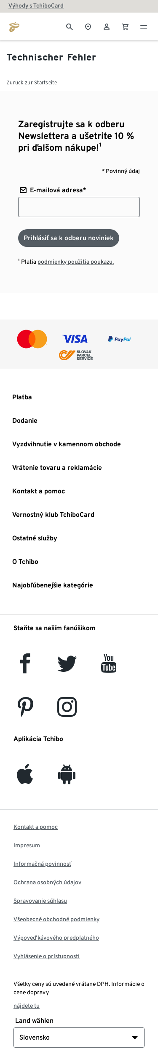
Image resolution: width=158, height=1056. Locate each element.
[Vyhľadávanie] (69, 26)
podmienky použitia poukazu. (75, 261)
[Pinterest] (25, 711)
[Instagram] (67, 711)
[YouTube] (109, 668)
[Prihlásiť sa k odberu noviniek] (68, 238)
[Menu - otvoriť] (143, 26)
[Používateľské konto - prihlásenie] (106, 26)
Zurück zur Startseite (31, 82)
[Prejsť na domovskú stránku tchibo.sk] (14, 26)
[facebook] (25, 668)
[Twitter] (67, 668)
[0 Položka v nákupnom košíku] (125, 26)
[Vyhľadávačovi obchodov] (88, 26)
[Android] (66, 779)
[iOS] (24, 779)
